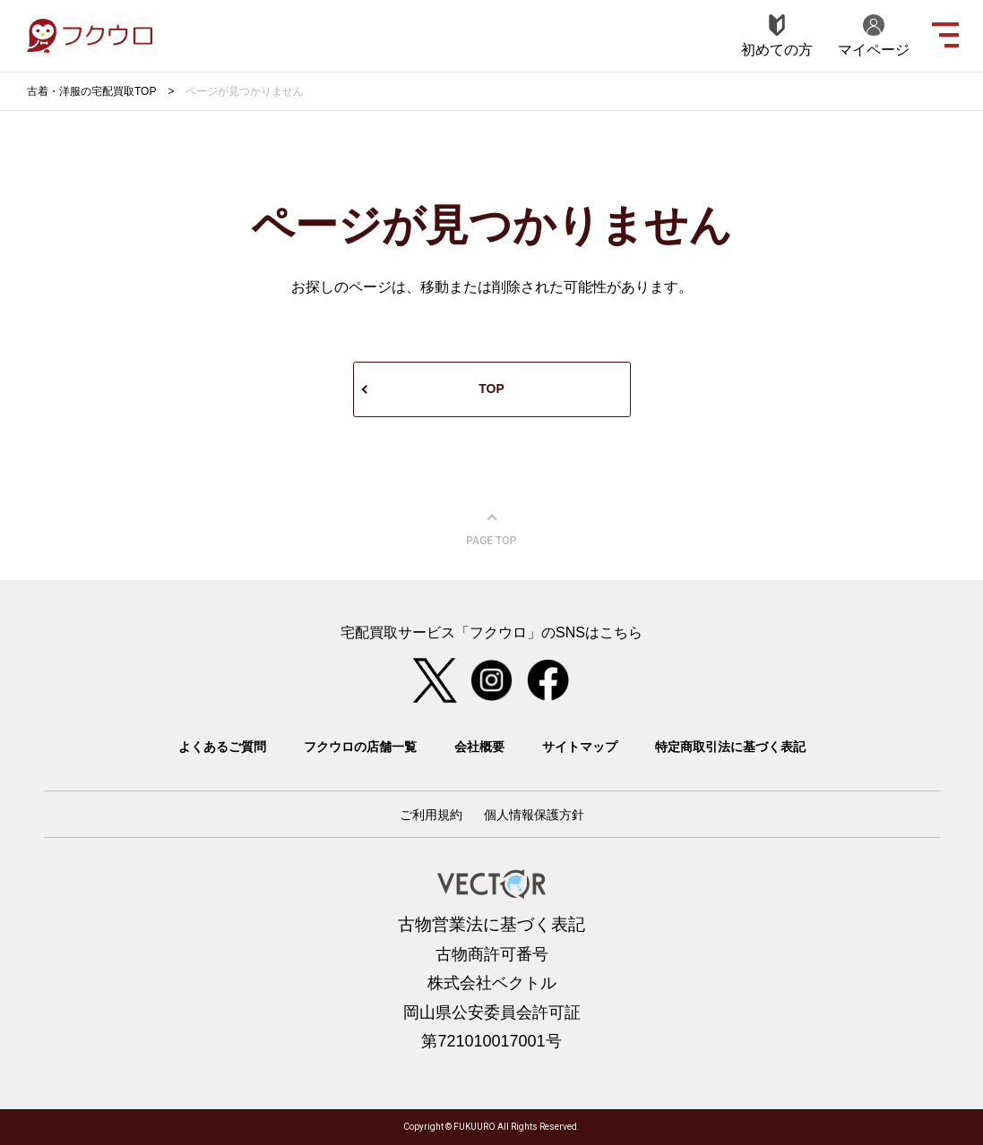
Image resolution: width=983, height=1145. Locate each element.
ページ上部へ (492, 530)
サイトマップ (579, 746)
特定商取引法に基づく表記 (730, 746)
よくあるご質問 (222, 746)
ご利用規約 (431, 814)
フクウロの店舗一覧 (360, 746)
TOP (491, 388)
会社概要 (479, 746)
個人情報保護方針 (534, 814)
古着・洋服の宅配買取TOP (91, 91)
